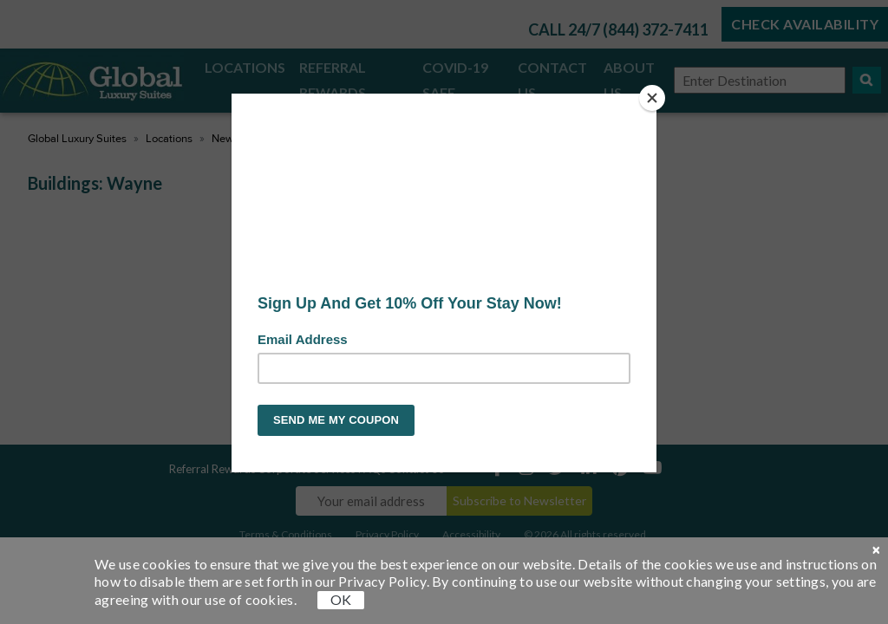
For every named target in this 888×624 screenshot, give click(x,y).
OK (340, 599)
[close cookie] (876, 550)
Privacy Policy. (383, 581)
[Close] (652, 98)
